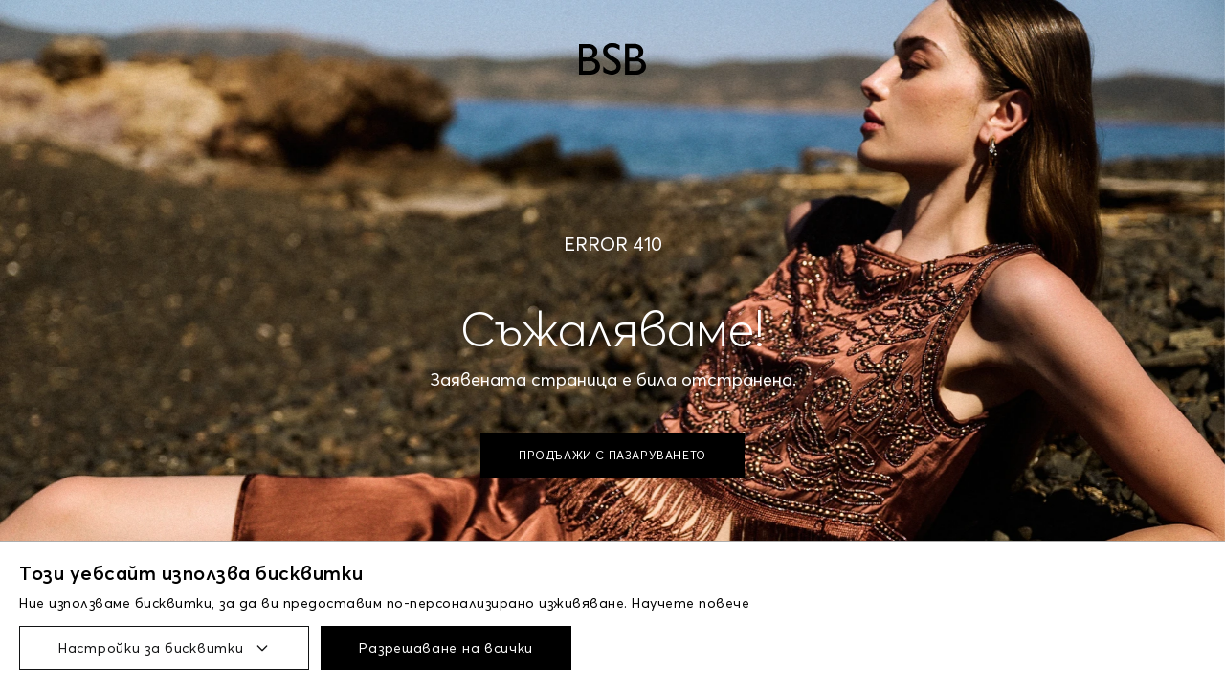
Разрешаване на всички (446, 647)
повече (724, 602)
